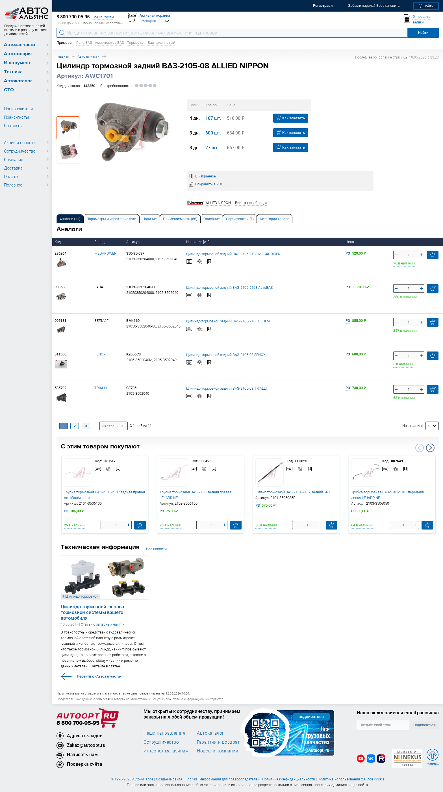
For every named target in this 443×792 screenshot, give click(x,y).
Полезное (13, 185)
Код (58, 241)
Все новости (156, 548)
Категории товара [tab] (274, 218)
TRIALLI (100, 387)
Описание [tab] (211, 218)
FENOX (100, 354)
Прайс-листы (16, 117)
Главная (63, 56)
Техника (13, 72)
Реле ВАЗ (84, 42)
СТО (9, 90)
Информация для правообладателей (229, 779)
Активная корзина (155, 15)
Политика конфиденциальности (288, 779)
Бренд (99, 241)
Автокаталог (18, 81)
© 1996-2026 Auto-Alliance (132, 779)
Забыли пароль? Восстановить (374, 5)
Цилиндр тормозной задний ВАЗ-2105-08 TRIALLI (226, 388)
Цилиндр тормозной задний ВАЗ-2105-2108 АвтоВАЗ (229, 287)
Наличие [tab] (149, 218)
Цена (350, 241)
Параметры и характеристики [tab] (111, 218)
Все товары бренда (251, 202)
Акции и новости (20, 142)
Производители (18, 108)
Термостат (136, 42)
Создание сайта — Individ (176, 779)
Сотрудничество (19, 151)
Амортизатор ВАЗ (109, 42)
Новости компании (217, 751)
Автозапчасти (19, 44)
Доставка (13, 168)
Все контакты (103, 17)
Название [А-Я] (198, 241)
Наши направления (164, 733)
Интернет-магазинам (166, 751)
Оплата (11, 176)
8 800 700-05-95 (78, 723)
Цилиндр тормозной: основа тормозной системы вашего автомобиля (92, 612)
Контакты (13, 125)
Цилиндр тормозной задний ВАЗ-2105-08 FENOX (226, 354)
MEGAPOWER (105, 253)
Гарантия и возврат (218, 742)
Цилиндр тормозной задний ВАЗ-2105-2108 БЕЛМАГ (229, 320)
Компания (13, 159)
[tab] (70, 218)
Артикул (133, 241)
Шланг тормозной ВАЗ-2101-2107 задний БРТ (293, 492)
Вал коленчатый (161, 42)
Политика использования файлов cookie (351, 779)
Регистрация (324, 5)
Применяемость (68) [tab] (180, 218)
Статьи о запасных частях (102, 624)
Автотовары (18, 53)
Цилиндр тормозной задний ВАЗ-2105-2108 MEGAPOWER (233, 253)
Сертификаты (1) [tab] (240, 218)
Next (430, 448)
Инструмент (17, 62)
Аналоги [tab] (70, 218)
